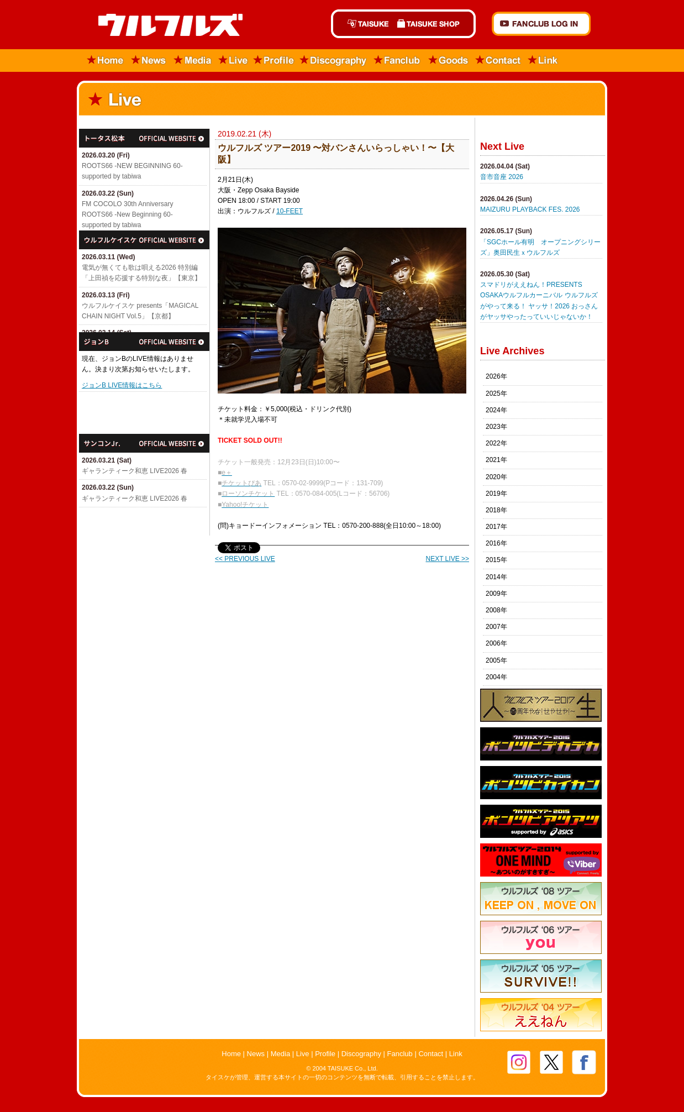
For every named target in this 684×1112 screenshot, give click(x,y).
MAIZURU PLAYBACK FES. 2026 (530, 209)
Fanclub (397, 60)
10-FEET (289, 211)
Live (233, 60)
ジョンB (144, 341)
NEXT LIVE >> (448, 559)
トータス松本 (144, 138)
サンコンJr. (144, 443)
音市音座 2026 (501, 177)
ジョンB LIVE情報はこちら (122, 385)
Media (193, 60)
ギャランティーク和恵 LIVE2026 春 (134, 471)
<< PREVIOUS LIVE (245, 559)
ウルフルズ (164, 25)
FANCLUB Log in (541, 24)
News (149, 60)
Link (543, 60)
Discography (334, 60)
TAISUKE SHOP (434, 23)
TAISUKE (362, 23)
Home (102, 60)
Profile (274, 60)
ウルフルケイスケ (144, 239)
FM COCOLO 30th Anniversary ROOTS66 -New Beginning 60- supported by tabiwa (127, 214)
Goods (448, 60)
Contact (498, 60)
